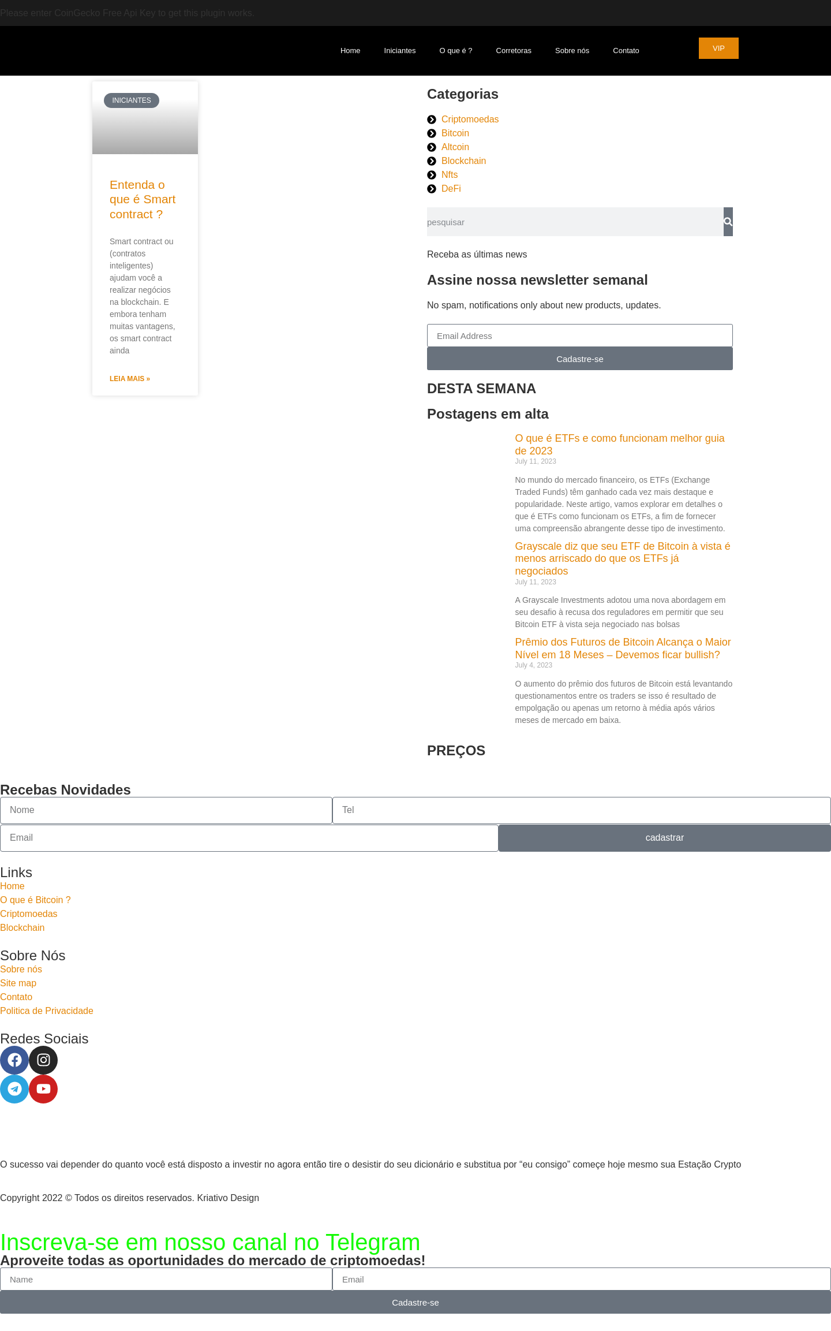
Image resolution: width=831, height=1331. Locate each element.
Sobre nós (572, 50)
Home (350, 50)
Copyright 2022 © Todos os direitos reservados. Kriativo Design (129, 1198)
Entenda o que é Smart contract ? (142, 199)
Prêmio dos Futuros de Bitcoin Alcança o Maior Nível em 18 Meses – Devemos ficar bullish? (623, 648)
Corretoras (513, 50)
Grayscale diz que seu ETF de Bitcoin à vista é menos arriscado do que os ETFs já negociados (623, 558)
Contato (626, 50)
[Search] (728, 221)
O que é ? (456, 50)
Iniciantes (400, 50)
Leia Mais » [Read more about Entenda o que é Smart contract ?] (130, 379)
